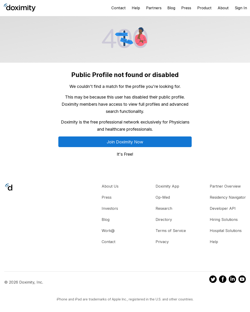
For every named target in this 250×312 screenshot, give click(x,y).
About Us (110, 186)
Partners (154, 8)
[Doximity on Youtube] (242, 280)
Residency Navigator (228, 197)
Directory (164, 219)
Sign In (241, 8)
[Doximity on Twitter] (213, 280)
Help (136, 8)
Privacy (162, 241)
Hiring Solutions (224, 219)
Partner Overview (225, 186)
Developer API (223, 208)
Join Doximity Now (125, 141)
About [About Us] (223, 8)
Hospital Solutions (226, 230)
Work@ (108, 230)
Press (186, 8)
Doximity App (167, 186)
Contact (118, 8)
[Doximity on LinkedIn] (232, 280)
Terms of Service (171, 230)
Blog (171, 8)
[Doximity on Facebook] (222, 280)
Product (204, 8)
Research (164, 208)
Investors (110, 208)
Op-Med (163, 197)
